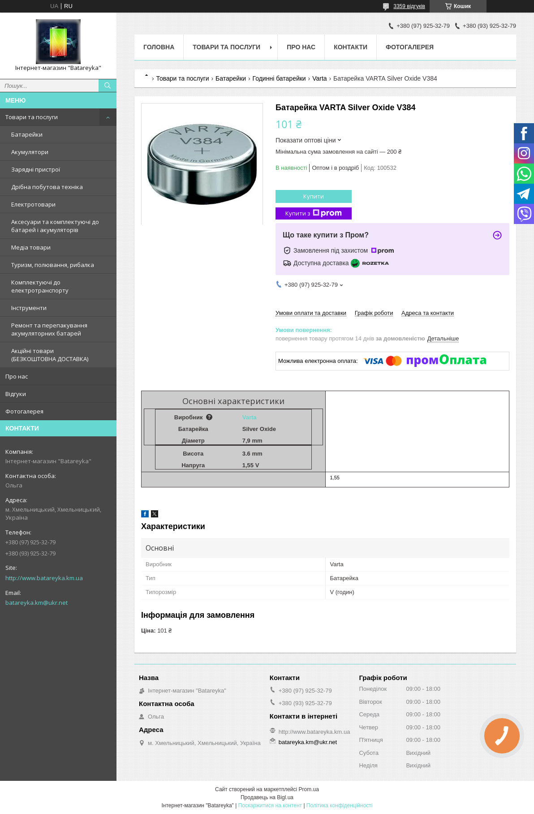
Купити (313, 196)
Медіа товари (31, 247)
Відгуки (15, 394)
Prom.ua (309, 789)
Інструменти (29, 308)
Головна (158, 47)
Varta (319, 78)
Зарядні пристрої (35, 169)
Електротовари (33, 204)
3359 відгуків (409, 6)
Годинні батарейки (279, 78)
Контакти (350, 47)
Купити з (313, 213)
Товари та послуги (31, 117)
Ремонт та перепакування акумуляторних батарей (49, 329)
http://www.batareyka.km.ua (44, 578)
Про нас (16, 376)
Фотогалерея (24, 411)
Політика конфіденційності (339, 805)
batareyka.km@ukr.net (36, 603)
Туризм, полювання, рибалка (52, 265)
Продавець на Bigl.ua (267, 797)
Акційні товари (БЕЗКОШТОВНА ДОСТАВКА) (49, 355)
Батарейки (27, 134)
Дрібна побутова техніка (47, 187)
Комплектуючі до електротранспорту (40, 286)
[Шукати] (107, 85)
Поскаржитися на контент (270, 805)
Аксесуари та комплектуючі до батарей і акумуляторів (55, 226)
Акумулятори (29, 152)
